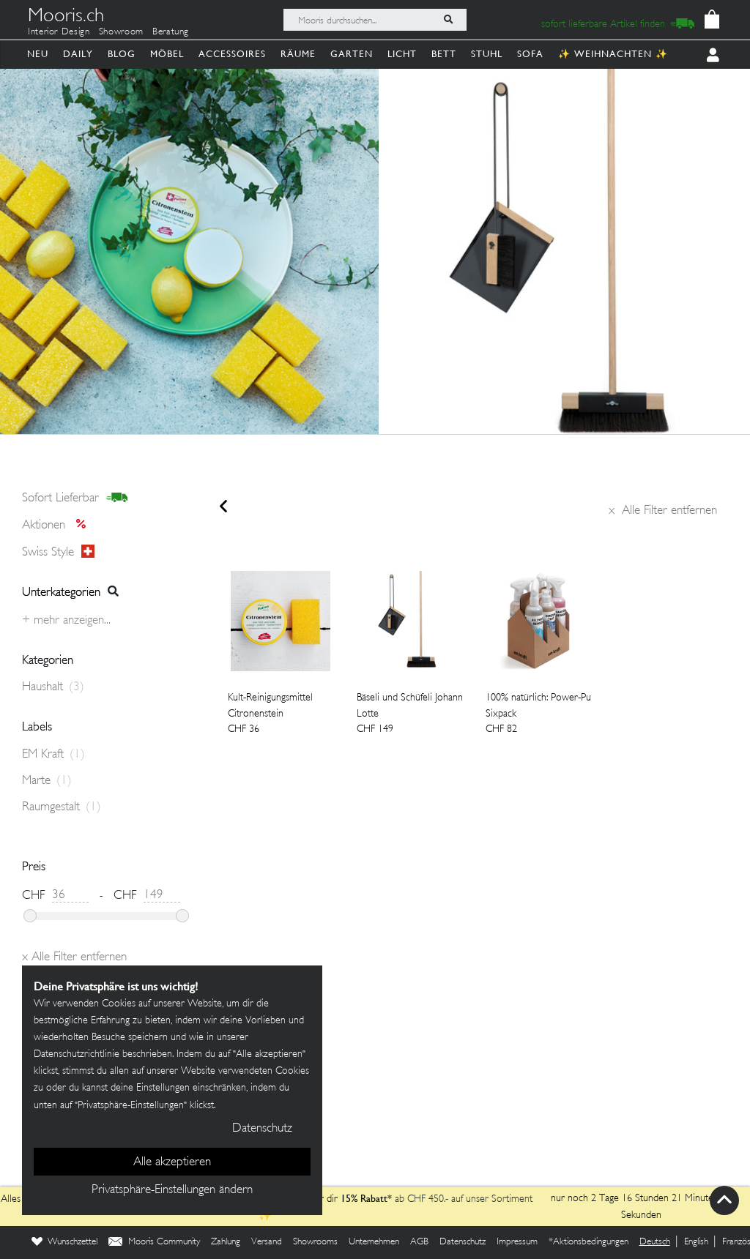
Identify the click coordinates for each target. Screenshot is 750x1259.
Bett (443, 53)
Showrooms (315, 1242)
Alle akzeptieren (172, 1162)
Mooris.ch (66, 17)
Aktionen (58, 525)
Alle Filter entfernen (663, 511)
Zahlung (225, 1242)
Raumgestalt (61, 807)
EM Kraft (53, 755)
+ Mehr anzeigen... (66, 621)
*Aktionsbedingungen (588, 1242)
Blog (121, 53)
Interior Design (59, 32)
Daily (78, 53)
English (696, 1242)
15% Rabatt (364, 1198)
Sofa (530, 53)
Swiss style (58, 552)
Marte (47, 781)
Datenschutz (462, 1242)
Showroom (121, 32)
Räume (298, 53)
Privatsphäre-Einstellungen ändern (172, 1190)
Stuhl (486, 53)
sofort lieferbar (75, 498)
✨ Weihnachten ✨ (613, 53)
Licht (402, 53)
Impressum (517, 1242)
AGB (419, 1242)
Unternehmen (374, 1242)
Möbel (167, 53)
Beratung (170, 32)
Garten (351, 53)
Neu (37, 53)
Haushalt (53, 687)
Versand (266, 1242)
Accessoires (232, 53)
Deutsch (654, 1242)
